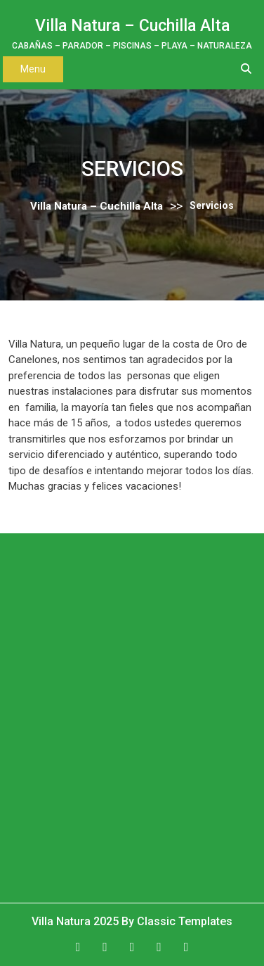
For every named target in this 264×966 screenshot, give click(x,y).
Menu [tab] (33, 69)
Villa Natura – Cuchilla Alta (132, 25)
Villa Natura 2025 (76, 921)
